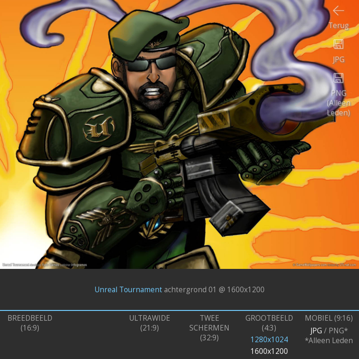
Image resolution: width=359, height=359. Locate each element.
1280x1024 (269, 340)
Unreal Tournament (128, 289)
